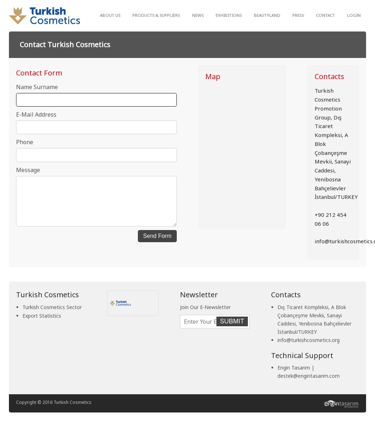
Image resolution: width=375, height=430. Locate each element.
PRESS (298, 15)
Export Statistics (41, 315)
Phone (24, 142)
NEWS (198, 15)
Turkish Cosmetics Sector (52, 307)
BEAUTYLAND (267, 15)
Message (28, 170)
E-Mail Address (36, 114)
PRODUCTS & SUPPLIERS (156, 15)
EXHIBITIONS (229, 15)
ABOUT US (110, 15)
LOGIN (354, 15)
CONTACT (325, 15)
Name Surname (37, 87)
